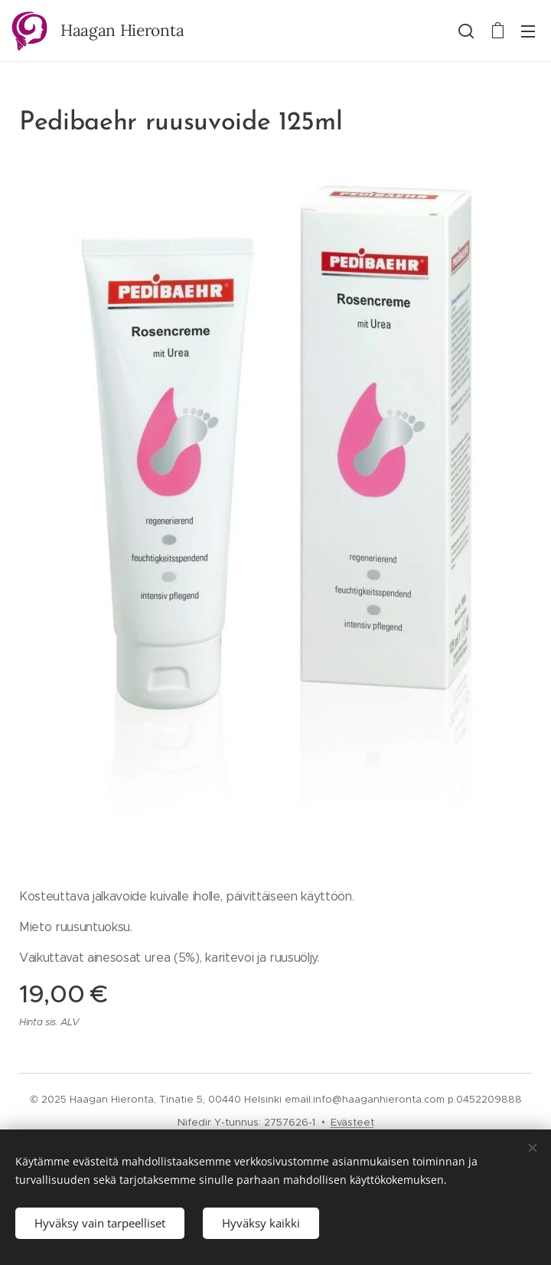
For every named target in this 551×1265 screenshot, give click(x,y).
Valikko (528, 31)
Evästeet (352, 1122)
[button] (466, 30)
